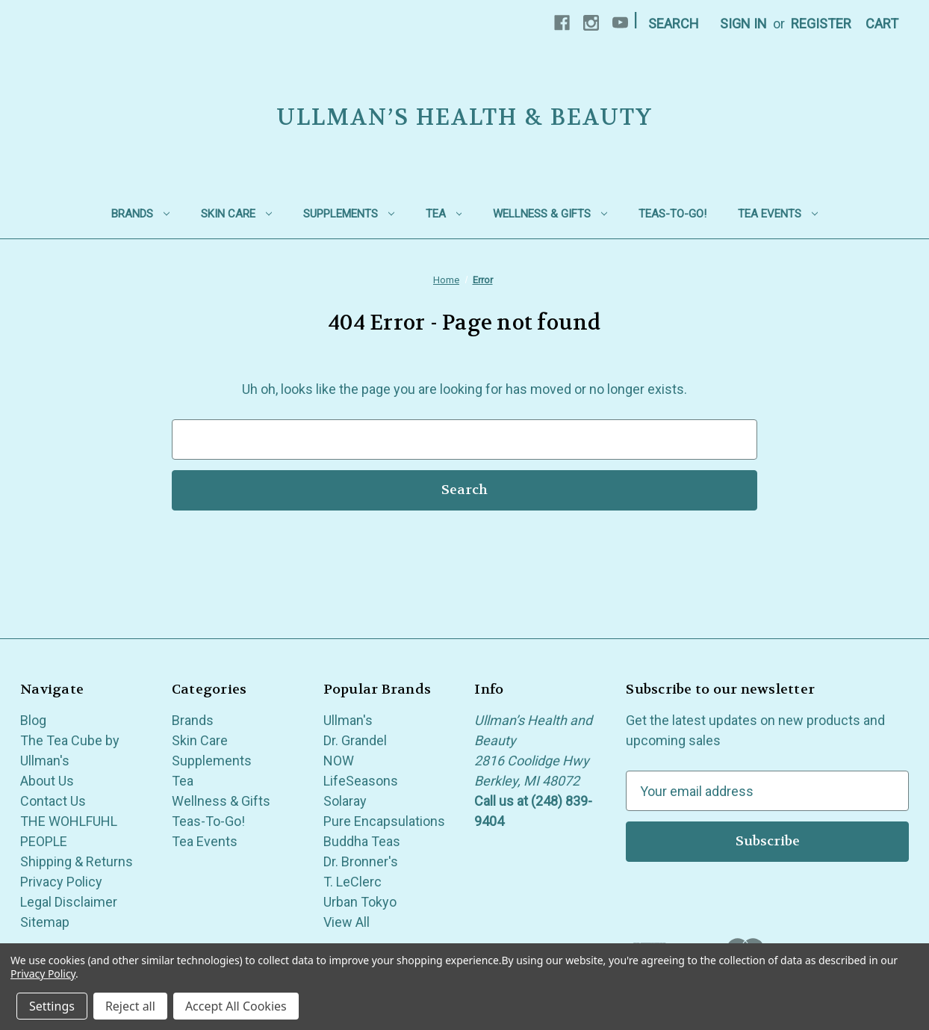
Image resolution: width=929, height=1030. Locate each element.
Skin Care (236, 214)
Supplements (348, 214)
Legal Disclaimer (68, 902)
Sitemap (44, 922)
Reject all (130, 1006)
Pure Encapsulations (384, 821)
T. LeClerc (352, 881)
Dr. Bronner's (360, 861)
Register (821, 23)
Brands (140, 214)
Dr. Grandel (355, 740)
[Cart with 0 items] (882, 23)
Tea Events (778, 214)
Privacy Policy (61, 881)
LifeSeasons (360, 781)
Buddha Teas (361, 841)
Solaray (345, 801)
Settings (52, 1006)
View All (346, 922)
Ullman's (348, 720)
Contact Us (53, 801)
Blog (33, 720)
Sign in (743, 23)
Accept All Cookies (236, 1006)
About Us (47, 781)
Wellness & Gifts (550, 214)
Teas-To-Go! (672, 214)
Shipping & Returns (76, 861)
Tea (444, 214)
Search (673, 23)
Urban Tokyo (360, 902)
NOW (338, 760)
